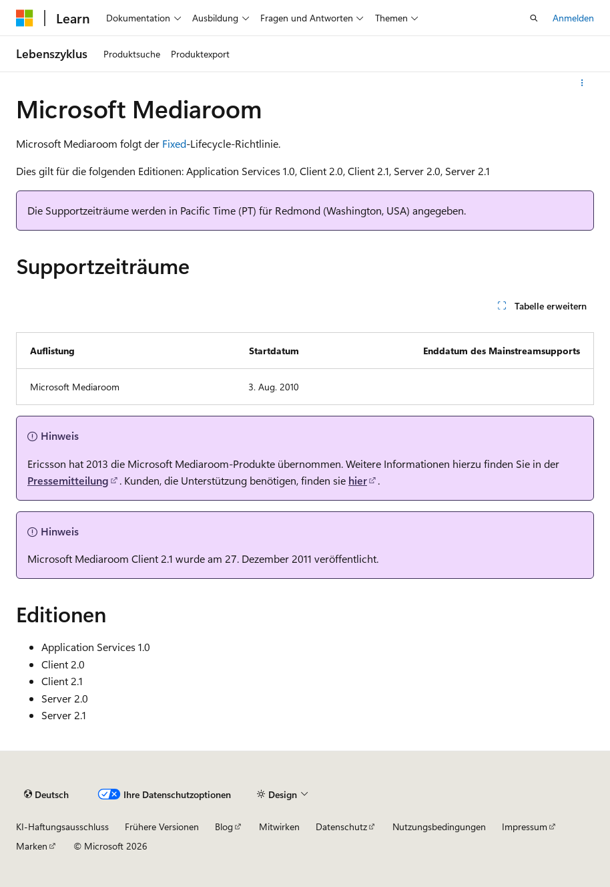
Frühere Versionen (162, 826)
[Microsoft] (24, 18)
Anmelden (573, 17)
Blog (224, 826)
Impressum (524, 826)
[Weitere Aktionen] (582, 83)
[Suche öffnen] (534, 18)
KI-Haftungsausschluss (62, 826)
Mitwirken (279, 826)
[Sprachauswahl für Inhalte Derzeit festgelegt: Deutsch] (46, 794)
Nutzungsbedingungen (439, 826)
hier (357, 480)
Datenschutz (341, 826)
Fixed (174, 143)
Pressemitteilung (68, 480)
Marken (31, 846)
